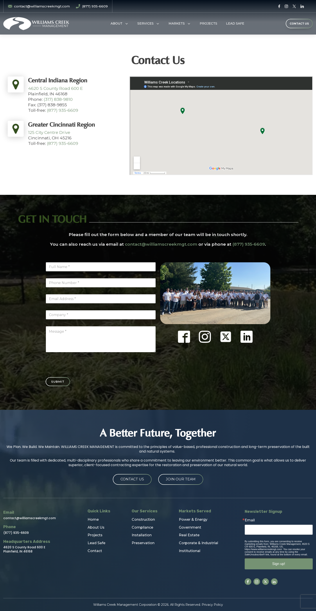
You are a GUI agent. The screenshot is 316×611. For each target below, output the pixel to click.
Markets (177, 23)
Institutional (189, 551)
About (116, 23)
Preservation (143, 543)
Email (250, 520)
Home (93, 519)
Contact (95, 551)
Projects (208, 23)
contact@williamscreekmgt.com (161, 244)
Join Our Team (181, 479)
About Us (96, 527)
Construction (143, 519)
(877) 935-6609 (62, 110)
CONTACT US (299, 23)
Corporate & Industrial (198, 543)
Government (190, 527)
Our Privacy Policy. (300, 557)
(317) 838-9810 (58, 99)
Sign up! (278, 564)
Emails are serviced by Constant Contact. (267, 557)
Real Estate (189, 535)
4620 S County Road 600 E (55, 88)
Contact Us (132, 479)
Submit (58, 381)
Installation (142, 535)
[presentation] (79, 374)
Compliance (142, 527)
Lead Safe (235, 23)
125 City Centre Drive (49, 132)
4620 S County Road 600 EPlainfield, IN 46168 (24, 549)
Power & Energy (193, 519)
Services (145, 23)
